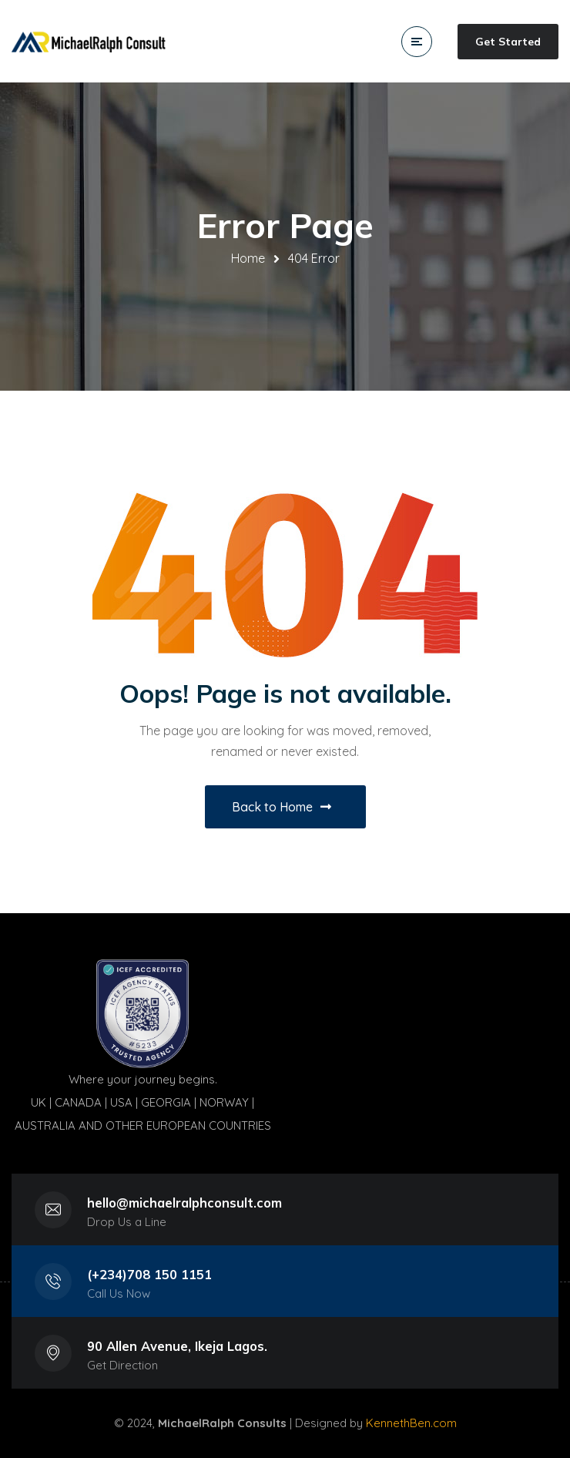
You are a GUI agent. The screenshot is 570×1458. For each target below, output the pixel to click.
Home (248, 258)
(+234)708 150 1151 (149, 1274)
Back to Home (281, 807)
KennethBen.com (411, 1423)
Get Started (508, 42)
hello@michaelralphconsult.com (184, 1202)
